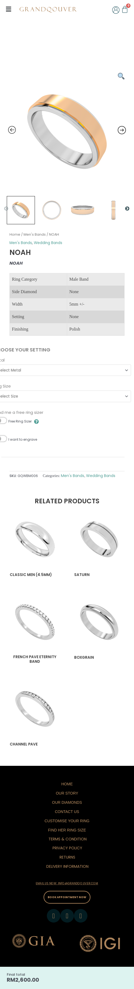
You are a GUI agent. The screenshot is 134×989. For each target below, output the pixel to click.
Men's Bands (35, 234)
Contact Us (67, 811)
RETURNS (67, 857)
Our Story (67, 793)
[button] (8, 9)
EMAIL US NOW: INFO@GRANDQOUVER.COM (67, 883)
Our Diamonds (67, 802)
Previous (6, 209)
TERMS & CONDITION (67, 839)
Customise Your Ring (67, 821)
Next (127, 209)
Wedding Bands (48, 242)
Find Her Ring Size (67, 830)
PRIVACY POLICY (67, 848)
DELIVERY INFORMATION (67, 866)
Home (14, 234)
